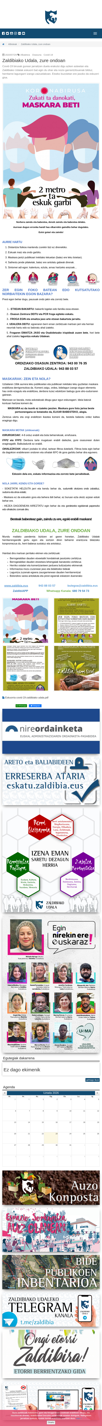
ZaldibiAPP (20, 590)
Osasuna (36, 54)
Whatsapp (21, 706)
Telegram (35, 706)
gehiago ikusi (92, 1080)
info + (79, 1418)
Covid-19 (48, 54)
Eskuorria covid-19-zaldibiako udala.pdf (25, 697)
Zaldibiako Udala (14, 5)
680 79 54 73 (80, 590)
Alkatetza (25, 54)
